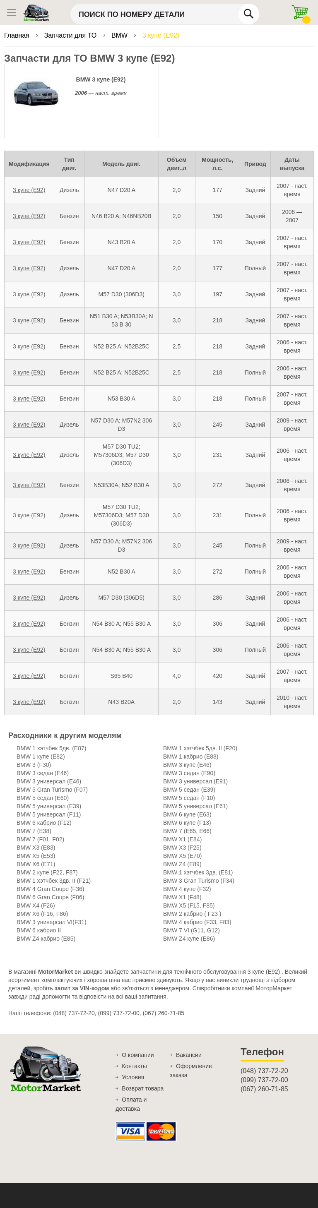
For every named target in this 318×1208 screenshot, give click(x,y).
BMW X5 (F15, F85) (188, 905)
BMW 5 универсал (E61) (195, 806)
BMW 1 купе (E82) (41, 756)
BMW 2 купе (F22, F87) (47, 872)
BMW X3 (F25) (182, 847)
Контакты (134, 1066)
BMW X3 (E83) (36, 847)
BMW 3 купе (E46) (187, 764)
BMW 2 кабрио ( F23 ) (192, 913)
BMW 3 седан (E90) (189, 773)
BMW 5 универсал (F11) (49, 814)
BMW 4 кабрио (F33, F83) (197, 922)
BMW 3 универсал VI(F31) (52, 922)
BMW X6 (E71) (36, 864)
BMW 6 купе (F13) (187, 822)
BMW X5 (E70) (182, 856)
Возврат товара (143, 1088)
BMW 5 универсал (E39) (49, 806)
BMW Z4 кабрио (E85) (46, 938)
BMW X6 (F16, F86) (42, 913)
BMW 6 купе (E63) (187, 814)
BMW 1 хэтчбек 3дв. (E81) (198, 872)
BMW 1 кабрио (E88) (191, 756)
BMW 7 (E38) (34, 831)
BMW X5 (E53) (36, 856)
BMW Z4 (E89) (182, 864)
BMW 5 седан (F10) (189, 798)
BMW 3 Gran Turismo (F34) (198, 880)
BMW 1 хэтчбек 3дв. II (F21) (54, 880)
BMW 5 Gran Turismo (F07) (52, 789)
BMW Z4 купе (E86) (189, 938)
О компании (138, 1055)
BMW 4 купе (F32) (187, 889)
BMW (120, 35)
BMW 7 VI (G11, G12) (191, 930)
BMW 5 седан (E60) (43, 798)
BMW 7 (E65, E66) (187, 831)
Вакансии (189, 1055)
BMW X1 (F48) (182, 897)
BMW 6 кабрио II (39, 930)
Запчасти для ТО (71, 35)
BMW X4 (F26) (36, 905)
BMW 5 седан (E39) (189, 789)
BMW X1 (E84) (182, 839)
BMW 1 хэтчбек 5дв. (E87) (51, 748)
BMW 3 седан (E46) (43, 773)
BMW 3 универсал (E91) (195, 781)
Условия (133, 1077)
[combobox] (164, 14)
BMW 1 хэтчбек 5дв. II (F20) (200, 748)
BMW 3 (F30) (34, 764)
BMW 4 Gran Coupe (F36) (50, 889)
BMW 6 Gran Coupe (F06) (50, 897)
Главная (17, 35)
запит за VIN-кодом (82, 988)
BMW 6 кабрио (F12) (44, 822)
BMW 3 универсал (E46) (49, 781)
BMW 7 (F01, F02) (40, 839)
